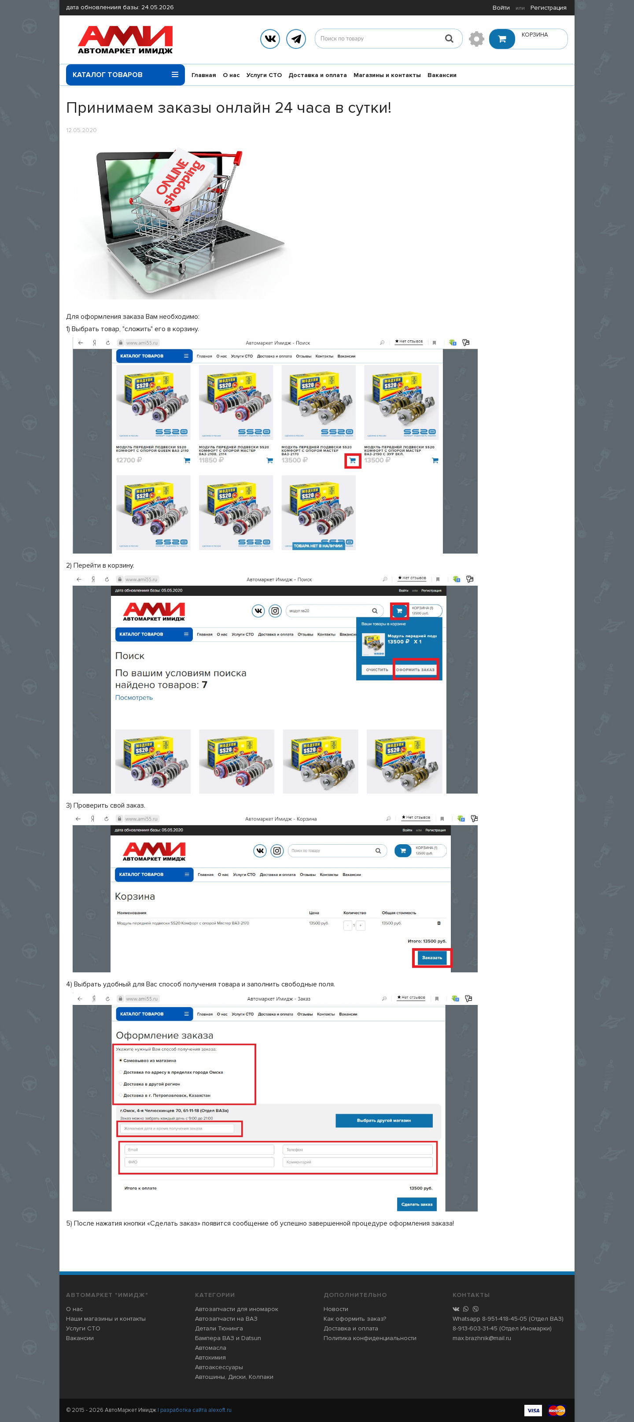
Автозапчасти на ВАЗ (226, 1318)
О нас (231, 75)
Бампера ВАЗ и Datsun (228, 1338)
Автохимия (210, 1357)
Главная (204, 75)
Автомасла (210, 1348)
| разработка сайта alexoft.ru (195, 1410)
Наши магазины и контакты (106, 1318)
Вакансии (442, 75)
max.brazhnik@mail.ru (482, 1338)
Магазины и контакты (387, 75)
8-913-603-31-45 (475, 1328)
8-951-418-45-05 (504, 1318)
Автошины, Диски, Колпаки (234, 1377)
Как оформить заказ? (355, 1318)
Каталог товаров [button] (125, 71)
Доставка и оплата (317, 75)
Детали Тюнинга (219, 1328)
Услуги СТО (264, 75)
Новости (336, 1309)
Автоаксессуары (219, 1367)
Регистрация (549, 7)
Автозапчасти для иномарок (236, 1309)
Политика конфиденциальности (370, 1338)
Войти (501, 7)
